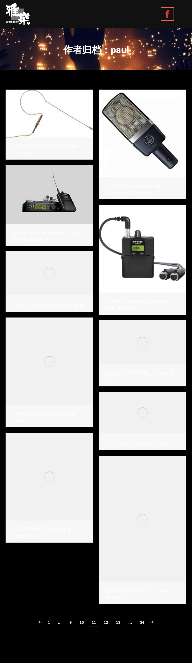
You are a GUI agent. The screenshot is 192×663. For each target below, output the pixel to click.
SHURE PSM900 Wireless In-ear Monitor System (45, 236)
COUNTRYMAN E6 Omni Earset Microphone (45, 149)
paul (120, 49)
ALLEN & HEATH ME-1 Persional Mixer (139, 376)
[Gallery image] (49, 113)
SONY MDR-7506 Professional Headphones (136, 594)
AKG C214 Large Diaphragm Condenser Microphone (134, 189)
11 (94, 622)
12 (106, 622)
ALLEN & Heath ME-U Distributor (139, 443)
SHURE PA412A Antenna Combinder (49, 305)
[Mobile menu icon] (183, 14)
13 (118, 622)
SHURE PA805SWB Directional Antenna (44, 417)
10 (81, 622)
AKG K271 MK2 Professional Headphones (41, 532)
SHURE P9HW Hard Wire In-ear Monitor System (138, 305)
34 (142, 622)
